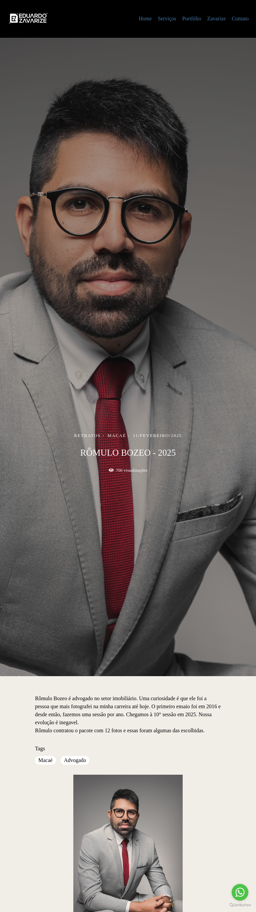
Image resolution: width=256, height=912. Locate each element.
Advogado (75, 760)
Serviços (167, 18)
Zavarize (216, 18)
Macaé (45, 760)
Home (145, 18)
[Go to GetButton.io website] (240, 905)
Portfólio (191, 18)
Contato (240, 18)
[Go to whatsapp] (240, 892)
